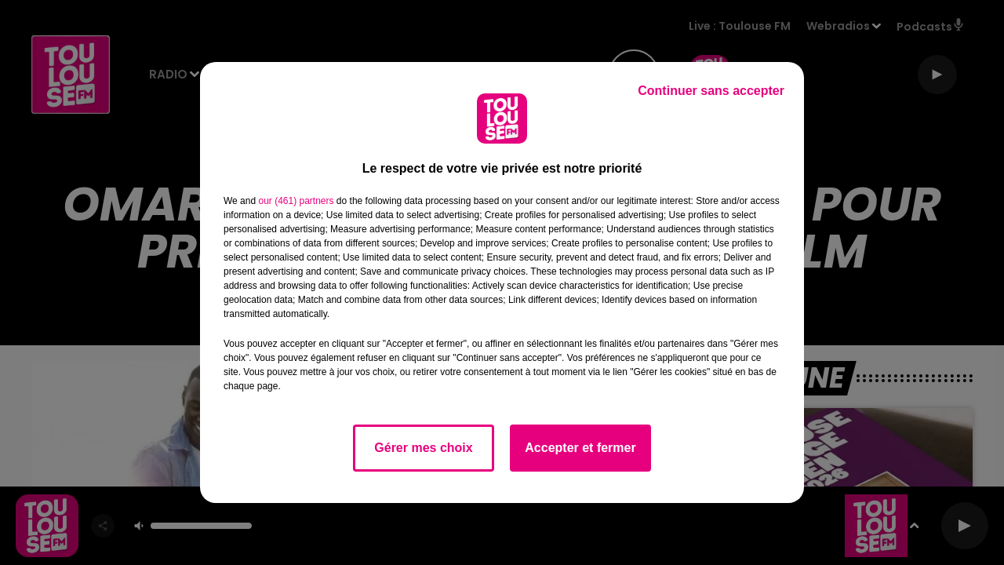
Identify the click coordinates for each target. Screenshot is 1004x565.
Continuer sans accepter (711, 90)
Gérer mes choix (423, 447)
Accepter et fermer (580, 447)
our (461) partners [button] (295, 200)
